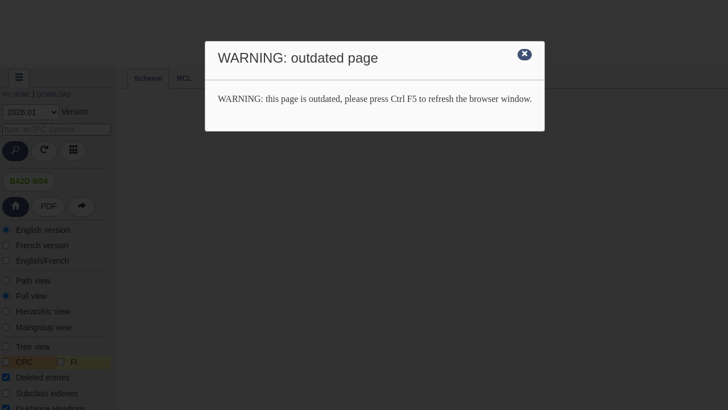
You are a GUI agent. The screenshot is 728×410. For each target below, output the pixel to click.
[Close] (525, 54)
